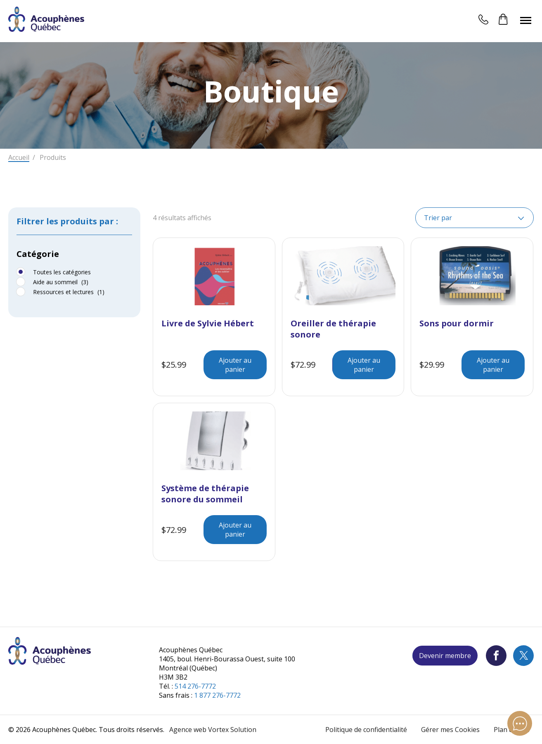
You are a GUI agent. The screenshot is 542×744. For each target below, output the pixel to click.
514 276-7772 (195, 686)
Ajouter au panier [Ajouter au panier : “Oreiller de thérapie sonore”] (364, 365)
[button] (526, 20)
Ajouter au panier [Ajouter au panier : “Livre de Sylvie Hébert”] (235, 365)
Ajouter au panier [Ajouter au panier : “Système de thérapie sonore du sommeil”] (235, 530)
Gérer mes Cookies (450, 729)
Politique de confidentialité (366, 729)
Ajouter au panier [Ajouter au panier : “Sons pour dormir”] (493, 365)
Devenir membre (445, 655)
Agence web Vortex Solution (212, 729)
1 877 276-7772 (217, 695)
